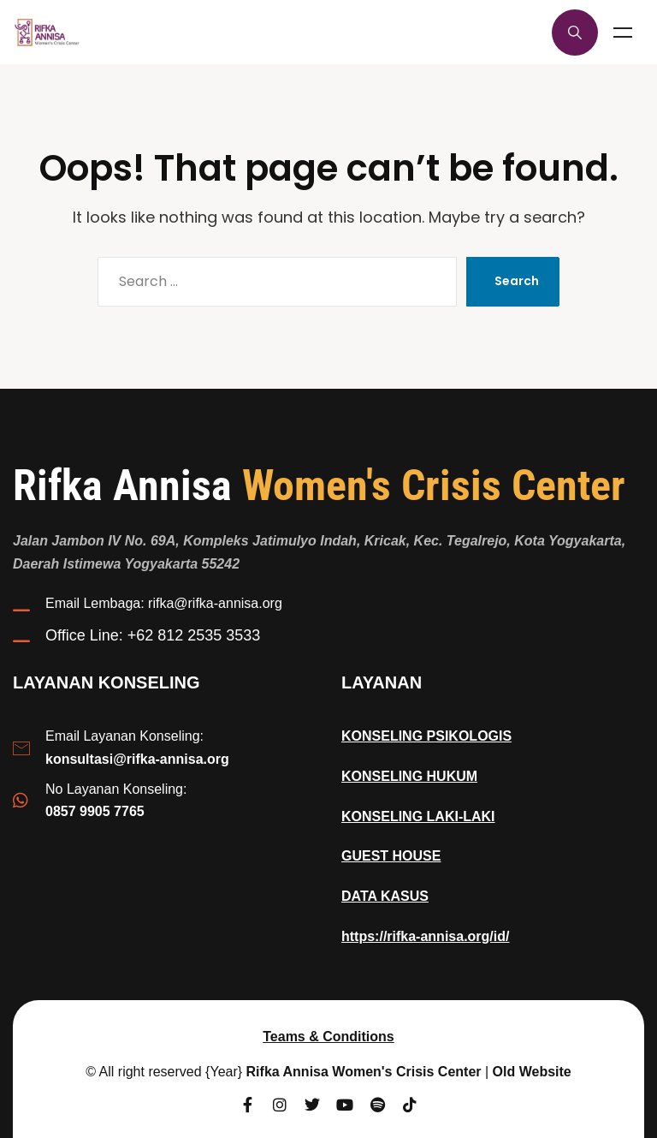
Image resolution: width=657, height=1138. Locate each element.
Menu (622, 32)
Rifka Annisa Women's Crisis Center (364, 1071)
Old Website (532, 1071)
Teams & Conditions (328, 1036)
